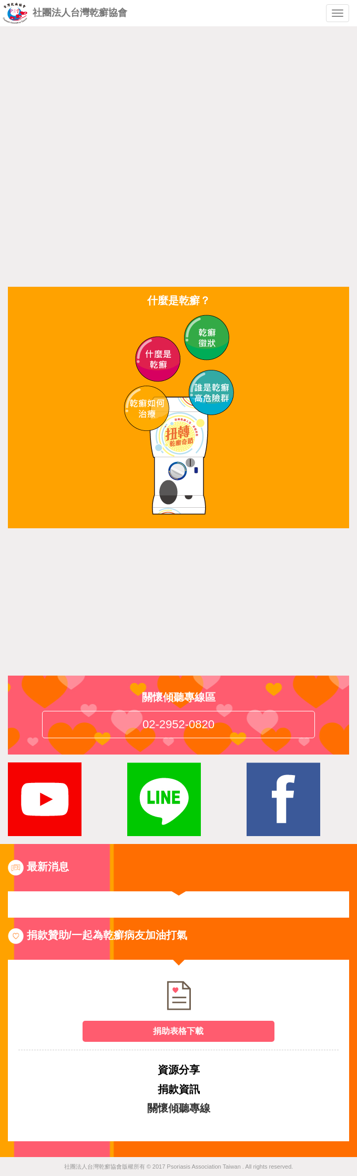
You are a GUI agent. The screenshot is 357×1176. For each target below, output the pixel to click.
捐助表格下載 (178, 1031)
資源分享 (179, 1070)
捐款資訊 (179, 1089)
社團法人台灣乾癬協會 (65, 13)
